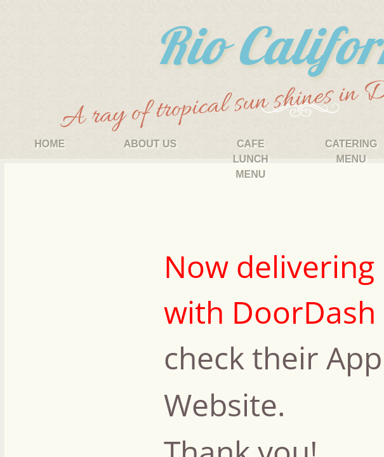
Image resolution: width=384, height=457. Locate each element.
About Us (150, 143)
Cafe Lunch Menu (250, 159)
